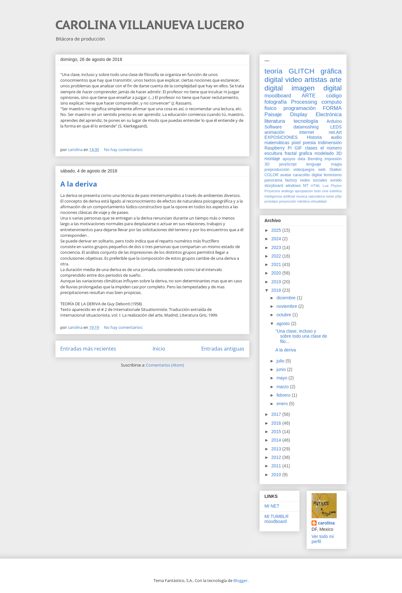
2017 (276, 414)
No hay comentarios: (124, 149)
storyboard (273, 185)
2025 (276, 230)
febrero (283, 395)
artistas (315, 80)
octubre (284, 314)
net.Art (335, 132)
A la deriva (78, 183)
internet (306, 132)
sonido (336, 180)
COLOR (271, 175)
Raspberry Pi (278, 147)
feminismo (333, 175)
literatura (274, 121)
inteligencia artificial (279, 196)
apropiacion (304, 191)
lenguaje (313, 164)
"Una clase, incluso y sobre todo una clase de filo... (301, 336)
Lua (326, 186)
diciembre (286, 297)
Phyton (336, 186)
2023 (276, 247)
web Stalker (330, 169)
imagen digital (316, 88)
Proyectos (272, 191)
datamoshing (305, 126)
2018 (276, 290)
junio (281, 369)
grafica (305, 153)
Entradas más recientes (88, 348)
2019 (276, 281)
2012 (276, 457)
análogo (287, 191)
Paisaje (273, 114)
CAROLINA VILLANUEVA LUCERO (149, 24)
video (293, 80)
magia (336, 164)
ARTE (309, 96)
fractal (290, 153)
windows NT (296, 185)
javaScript (287, 164)
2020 (276, 272)
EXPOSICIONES (281, 137)
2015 (276, 431)
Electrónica (329, 114)
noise (330, 196)
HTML (315, 186)
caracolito (301, 175)
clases (311, 147)
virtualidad (319, 201)
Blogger (240, 580)
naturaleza (316, 196)
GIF (298, 147)
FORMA (332, 108)
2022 (276, 255)
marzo (283, 386)
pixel (296, 142)
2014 (276, 440)
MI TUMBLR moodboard (276, 519)
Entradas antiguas (222, 348)
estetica (335, 191)
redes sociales (313, 180)
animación (274, 132)
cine (325, 191)
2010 (276, 474)
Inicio (159, 348)
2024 (276, 238)
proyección (287, 201)
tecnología (306, 121)
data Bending (310, 159)
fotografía (275, 102)
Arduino (334, 121)
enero (282, 403)
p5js (338, 196)
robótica (303, 201)
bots (317, 191)
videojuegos (303, 169)
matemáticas (276, 142)
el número (331, 147)
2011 (276, 465)
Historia (314, 137)
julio (280, 360)
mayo (282, 377)
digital (317, 175)
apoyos (289, 159)
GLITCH (301, 71)
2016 (276, 423)
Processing (304, 102)
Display (298, 114)
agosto (283, 323)
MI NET (271, 506)
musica (301, 196)
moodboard (277, 96)
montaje (272, 158)
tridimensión (330, 142)
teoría (273, 71)
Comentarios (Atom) (165, 365)
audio (336, 137)
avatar (285, 175)
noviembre (287, 306)
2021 (276, 264)
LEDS (336, 126)
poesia (309, 142)
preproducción (277, 169)
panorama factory (280, 180)
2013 (276, 448)
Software (273, 126)
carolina (326, 522)
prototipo (271, 201)
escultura (273, 153)
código (334, 96)
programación (300, 108)
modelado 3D (328, 153)
